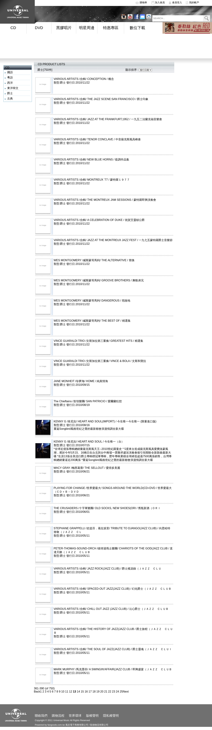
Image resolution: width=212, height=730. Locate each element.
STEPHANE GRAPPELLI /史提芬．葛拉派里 (81, 528)
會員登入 (177, 2)
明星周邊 (86, 28)
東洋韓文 (12, 88)
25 (121, 691)
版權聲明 (92, 715)
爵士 (10, 93)
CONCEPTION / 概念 (117, 78)
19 (98, 691)
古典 (10, 98)
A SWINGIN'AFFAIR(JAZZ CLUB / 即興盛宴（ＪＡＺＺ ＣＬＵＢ (130, 669)
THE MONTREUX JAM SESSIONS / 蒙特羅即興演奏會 (130, 199)
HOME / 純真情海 (111, 381)
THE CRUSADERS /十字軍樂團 (73, 508)
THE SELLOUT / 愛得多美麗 (115, 467)
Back (37, 691)
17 (90, 691)
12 (70, 691)
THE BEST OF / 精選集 (131, 320)
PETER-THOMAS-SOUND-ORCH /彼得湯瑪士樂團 (86, 548)
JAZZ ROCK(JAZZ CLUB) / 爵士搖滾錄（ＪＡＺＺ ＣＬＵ (124, 568)
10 (62, 691)
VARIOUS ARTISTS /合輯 (70, 78)
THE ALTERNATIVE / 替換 (134, 260)
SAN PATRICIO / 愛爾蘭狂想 (116, 401)
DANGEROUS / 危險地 (131, 300)
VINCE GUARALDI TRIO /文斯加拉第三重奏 (81, 340)
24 (117, 691)
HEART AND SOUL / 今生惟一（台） (111, 441)
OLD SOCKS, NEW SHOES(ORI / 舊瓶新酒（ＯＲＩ (136, 508)
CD (13, 28)
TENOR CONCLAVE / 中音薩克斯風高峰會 (121, 139)
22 (109, 691)
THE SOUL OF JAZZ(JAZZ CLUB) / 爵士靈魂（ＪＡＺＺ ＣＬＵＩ (129, 649)
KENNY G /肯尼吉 (65, 421)
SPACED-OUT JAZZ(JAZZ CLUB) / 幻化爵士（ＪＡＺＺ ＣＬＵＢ (129, 588)
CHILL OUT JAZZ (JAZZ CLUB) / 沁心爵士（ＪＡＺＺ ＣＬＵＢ (127, 608)
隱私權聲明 (111, 715)
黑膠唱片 (64, 28)
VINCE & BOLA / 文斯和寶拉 (140, 360)
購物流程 (58, 715)
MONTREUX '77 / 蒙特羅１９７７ (118, 179)
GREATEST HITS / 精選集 (142, 340)
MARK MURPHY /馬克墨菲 (71, 669)
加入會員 (160, 2)
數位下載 (137, 28)
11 (66, 691)
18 (94, 691)
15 (82, 691)
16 (86, 691)
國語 (10, 72)
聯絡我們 (41, 715)
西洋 (10, 82)
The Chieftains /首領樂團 (69, 401)
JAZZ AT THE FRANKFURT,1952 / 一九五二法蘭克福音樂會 (128, 119)
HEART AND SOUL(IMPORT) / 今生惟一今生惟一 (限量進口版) (125, 421)
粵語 (10, 77)
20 (101, 691)
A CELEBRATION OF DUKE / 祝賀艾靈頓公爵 (125, 219)
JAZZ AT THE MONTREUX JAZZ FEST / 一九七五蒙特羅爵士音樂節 (132, 240)
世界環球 (75, 715)
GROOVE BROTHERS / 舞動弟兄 (136, 280)
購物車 (143, 2)
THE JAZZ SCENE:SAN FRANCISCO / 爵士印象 (131, 99)
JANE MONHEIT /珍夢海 (69, 381)
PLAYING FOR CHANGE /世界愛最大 (77, 487)
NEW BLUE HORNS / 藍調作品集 (120, 159)
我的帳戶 (194, 2)
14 (78, 691)
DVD (39, 28)
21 (105, 691)
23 (113, 691)
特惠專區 (110, 28)
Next (126, 691)
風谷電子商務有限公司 (76, 725)
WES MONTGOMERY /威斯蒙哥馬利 (77, 260)
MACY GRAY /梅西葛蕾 (68, 467)
